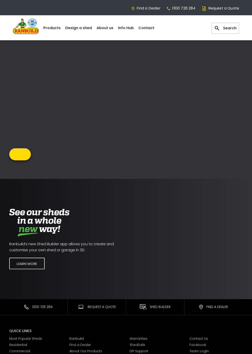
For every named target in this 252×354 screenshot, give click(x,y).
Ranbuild (76, 338)
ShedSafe (137, 344)
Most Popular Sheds (25, 338)
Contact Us (199, 338)
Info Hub (126, 28)
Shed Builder (155, 307)
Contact (146, 28)
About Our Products (85, 350)
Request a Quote (220, 8)
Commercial (19, 350)
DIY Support (139, 350)
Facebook (198, 344)
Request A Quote (97, 306)
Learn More (27, 263)
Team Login (199, 350)
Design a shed (78, 28)
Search (225, 28)
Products (52, 28)
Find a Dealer (146, 8)
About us (104, 28)
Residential (18, 344)
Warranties (138, 338)
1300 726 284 (181, 8)
